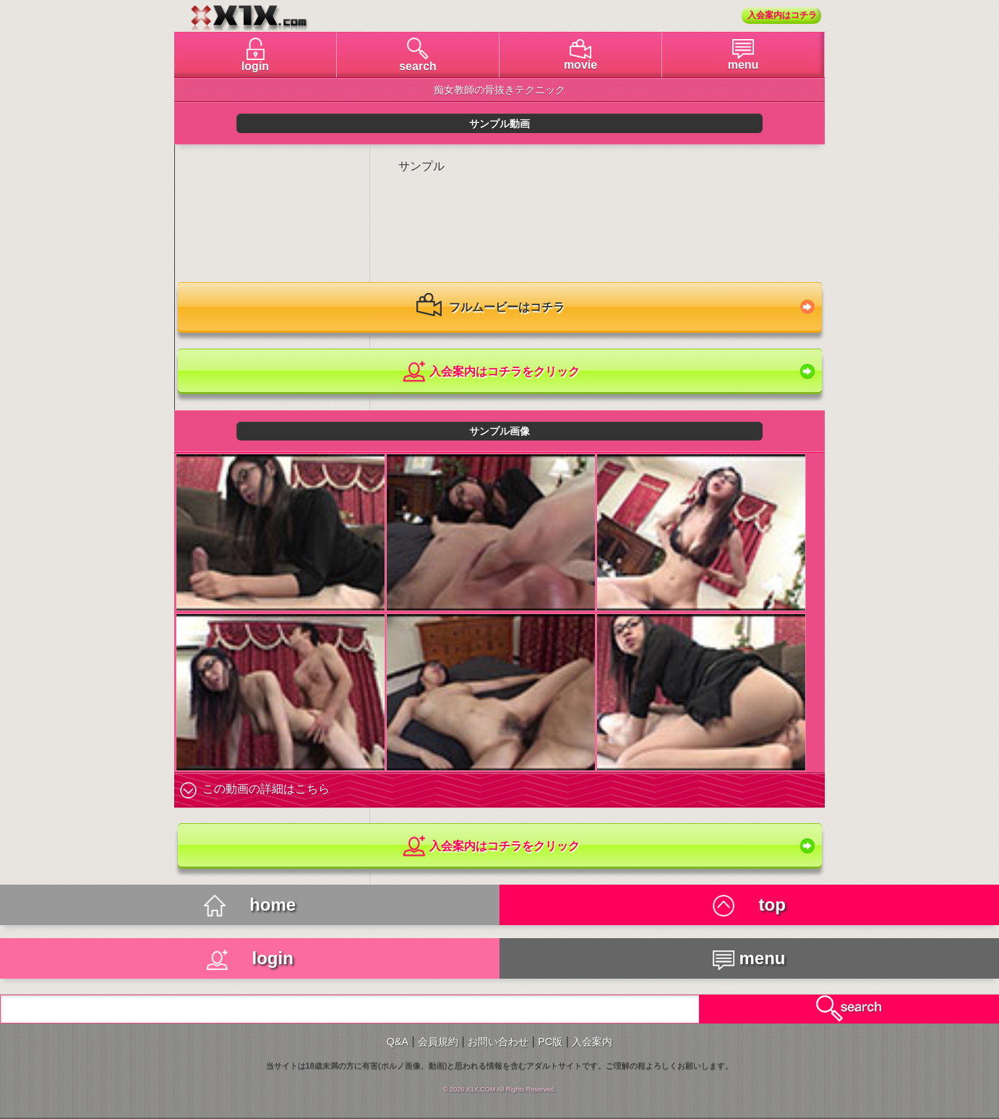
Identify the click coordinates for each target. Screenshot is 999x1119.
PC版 (550, 1041)
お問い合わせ (498, 1041)
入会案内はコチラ (782, 15)
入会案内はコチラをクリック (490, 372)
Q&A (397, 1041)
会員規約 (438, 1041)
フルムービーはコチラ (490, 308)
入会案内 (592, 1041)
